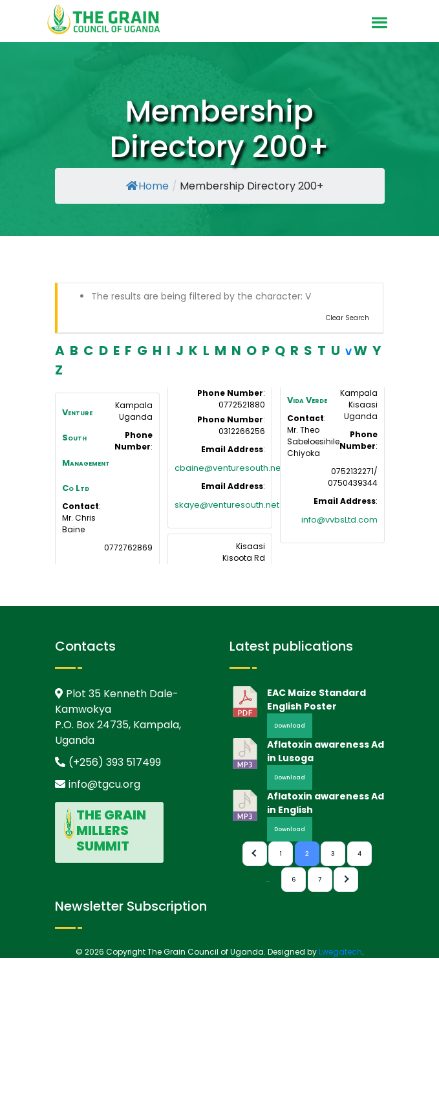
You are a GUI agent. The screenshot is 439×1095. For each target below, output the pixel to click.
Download (289, 726)
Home (147, 186)
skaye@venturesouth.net (227, 505)
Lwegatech (340, 951)
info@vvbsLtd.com (339, 520)
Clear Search (347, 318)
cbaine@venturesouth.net (229, 468)
